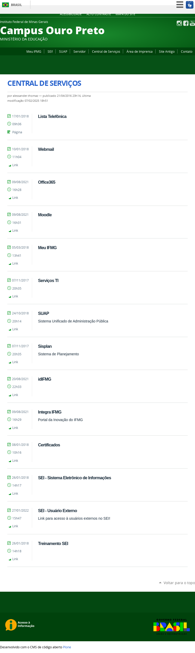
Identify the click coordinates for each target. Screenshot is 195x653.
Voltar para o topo (179, 582)
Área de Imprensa (140, 51)
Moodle (44, 214)
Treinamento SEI (53, 543)
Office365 (46, 182)
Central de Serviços (106, 51)
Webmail (46, 149)
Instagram (179, 23)
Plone (67, 647)
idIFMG (44, 379)
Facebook (185, 23)
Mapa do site (125, 14)
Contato (186, 51)
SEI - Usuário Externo (57, 510)
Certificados (49, 444)
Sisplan (44, 346)
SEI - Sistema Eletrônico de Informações (74, 477)
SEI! (50, 51)
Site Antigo (167, 51)
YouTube (192, 23)
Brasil (16, 5)
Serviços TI (48, 280)
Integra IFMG (49, 412)
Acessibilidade (71, 14)
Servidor (79, 51)
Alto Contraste (99, 14)
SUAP (63, 51)
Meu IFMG (33, 51)
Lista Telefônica (52, 116)
